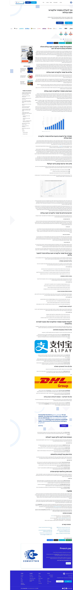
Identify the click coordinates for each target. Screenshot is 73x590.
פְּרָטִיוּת (12, 575)
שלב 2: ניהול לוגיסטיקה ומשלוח (16, 119)
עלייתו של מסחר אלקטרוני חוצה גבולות (16, 96)
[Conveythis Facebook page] (56, 588)
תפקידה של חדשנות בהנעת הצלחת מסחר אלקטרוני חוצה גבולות (16, 101)
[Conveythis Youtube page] (52, 588)
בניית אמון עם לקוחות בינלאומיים (15, 126)
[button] (37, 2)
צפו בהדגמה (50, 581)
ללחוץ (29, 580)
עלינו (29, 575)
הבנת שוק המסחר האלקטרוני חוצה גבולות (16, 99)
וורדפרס (42, 515)
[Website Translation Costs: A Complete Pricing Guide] (17, 76)
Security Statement (13, 584)
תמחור (38, 578)
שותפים (29, 576)
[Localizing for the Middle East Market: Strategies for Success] (17, 82)
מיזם (38, 580)
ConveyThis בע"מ (14, 588)
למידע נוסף (50, 22)
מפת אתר (30, 583)
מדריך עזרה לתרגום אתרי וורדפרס (54, 518)
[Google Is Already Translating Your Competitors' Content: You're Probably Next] (17, 70)
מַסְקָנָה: (13, 130)
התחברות (23, 2)
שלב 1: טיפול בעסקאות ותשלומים (16, 116)
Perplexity (51, 43)
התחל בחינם (58, 563)
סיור (37, 583)
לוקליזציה (50, 146)
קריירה (29, 581)
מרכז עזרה (21, 576)
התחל (58, 22)
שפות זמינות (39, 581)
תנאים (12, 576)
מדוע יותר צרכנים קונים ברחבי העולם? (16, 105)
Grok (46, 43)
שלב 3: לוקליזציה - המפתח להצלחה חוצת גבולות (17, 121)
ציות (11, 578)
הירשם (18, 2)
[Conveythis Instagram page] (54, 588)
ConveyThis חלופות (21, 580)
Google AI (39, 43)
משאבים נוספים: (15, 132)
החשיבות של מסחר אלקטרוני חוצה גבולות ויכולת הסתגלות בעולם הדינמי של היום (16, 93)
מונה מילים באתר (22, 578)
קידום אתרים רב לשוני (47, 506)
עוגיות (12, 581)
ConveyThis (46, 554)
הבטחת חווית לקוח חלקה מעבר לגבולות (16, 124)
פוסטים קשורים (15, 134)
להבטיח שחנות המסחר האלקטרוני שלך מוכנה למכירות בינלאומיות (17, 113)
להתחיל (58, 581)
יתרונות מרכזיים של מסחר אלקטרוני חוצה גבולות (16, 107)
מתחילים (20, 575)
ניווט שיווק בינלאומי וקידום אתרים (16, 129)
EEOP (12, 580)
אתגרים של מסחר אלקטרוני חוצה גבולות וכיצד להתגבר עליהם (16, 110)
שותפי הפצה (30, 578)
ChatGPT (58, 43)
